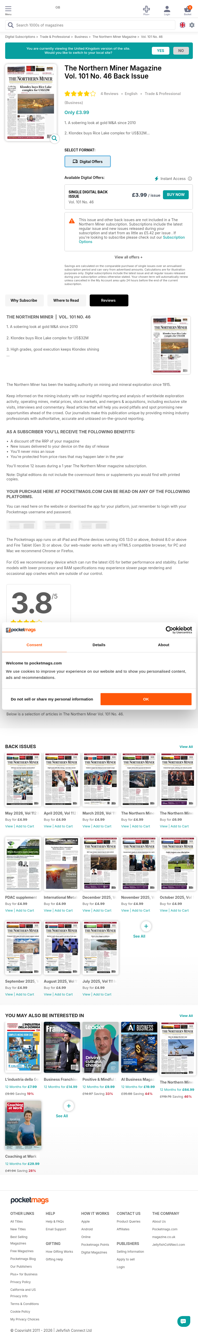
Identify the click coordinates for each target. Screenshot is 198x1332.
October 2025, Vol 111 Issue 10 (177, 897)
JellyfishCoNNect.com (168, 1245)
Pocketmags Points (95, 1245)
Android (87, 1229)
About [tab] (163, 645)
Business (81, 37)
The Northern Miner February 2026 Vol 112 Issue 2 (138, 813)
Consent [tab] (34, 645)
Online (85, 1237)
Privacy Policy (20, 1282)
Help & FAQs (55, 1221)
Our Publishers (21, 1266)
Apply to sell (126, 1259)
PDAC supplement (21, 897)
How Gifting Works (59, 1251)
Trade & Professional (55, 37)
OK (146, 699)
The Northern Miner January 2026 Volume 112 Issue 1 (177, 813)
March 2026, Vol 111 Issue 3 (99, 813)
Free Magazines (22, 1251)
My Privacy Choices (24, 1319)
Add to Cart (25, 826)
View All (186, 747)
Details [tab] (99, 645)
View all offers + (128, 257)
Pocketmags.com (164, 1229)
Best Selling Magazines (18, 1240)
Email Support (56, 1229)
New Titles (18, 1229)
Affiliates (123, 1229)
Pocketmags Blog (23, 1259)
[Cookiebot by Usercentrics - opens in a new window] (169, 630)
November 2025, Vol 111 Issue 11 (138, 897)
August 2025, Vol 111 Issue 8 (61, 981)
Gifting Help (54, 1259)
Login (121, 1267)
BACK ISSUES (20, 746)
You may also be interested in (44, 1015)
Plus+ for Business (23, 1274)
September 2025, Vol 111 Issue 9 (22, 981)
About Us (159, 1221)
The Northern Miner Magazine (114, 37)
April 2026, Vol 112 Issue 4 (61, 813)
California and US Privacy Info (23, 1293)
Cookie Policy (20, 1311)
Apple (85, 1221)
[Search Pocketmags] (10, 25)
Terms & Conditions (24, 1304)
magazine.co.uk (163, 1237)
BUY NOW (176, 194)
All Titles (16, 1221)
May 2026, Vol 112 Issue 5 (22, 813)
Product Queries (129, 1221)
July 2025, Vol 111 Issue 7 (99, 981)
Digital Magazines (94, 1252)
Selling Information (130, 1251)
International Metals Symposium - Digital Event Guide (61, 897)
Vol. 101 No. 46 (152, 37)
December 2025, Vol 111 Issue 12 (99, 897)
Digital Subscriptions (20, 37)
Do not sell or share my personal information (52, 699)
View (9, 826)
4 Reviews (109, 93)
